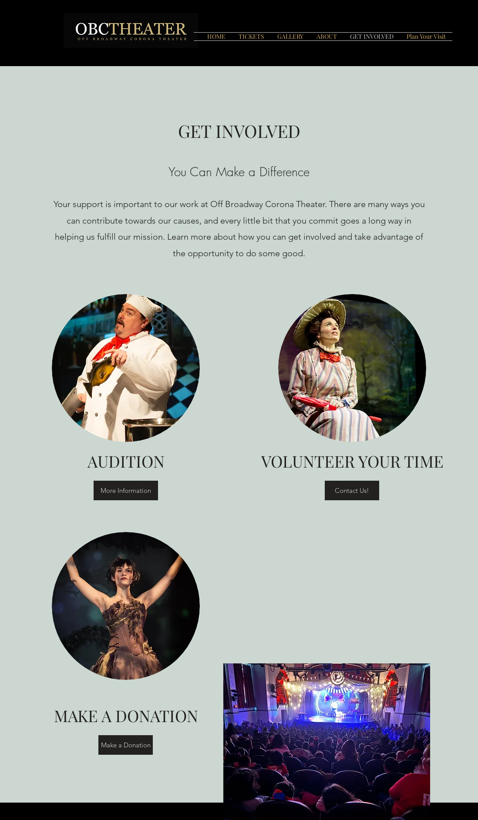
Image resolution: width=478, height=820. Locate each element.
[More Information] (126, 490)
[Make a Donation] (125, 745)
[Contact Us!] (352, 490)
